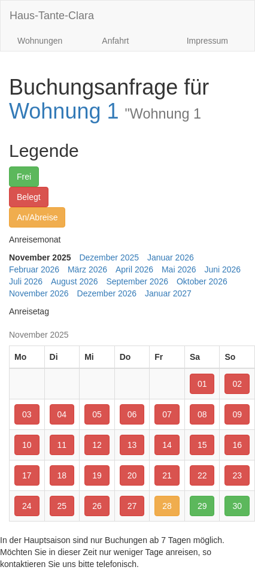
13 (132, 445)
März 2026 (87, 269)
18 (62, 475)
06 (132, 414)
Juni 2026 (222, 269)
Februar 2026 (34, 269)
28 (167, 506)
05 (97, 414)
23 (237, 475)
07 (167, 414)
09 (237, 414)
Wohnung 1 (105, 111)
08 (202, 414)
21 (167, 475)
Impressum (207, 41)
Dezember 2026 (107, 293)
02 (237, 384)
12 (97, 445)
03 (27, 414)
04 (62, 414)
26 (97, 506)
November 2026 (39, 293)
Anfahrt (115, 41)
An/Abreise (37, 217)
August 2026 (74, 281)
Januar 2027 (168, 293)
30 (237, 506)
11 (62, 445)
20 (132, 475)
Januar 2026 (170, 257)
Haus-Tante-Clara (52, 16)
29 (202, 506)
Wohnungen (39, 41)
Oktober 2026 (202, 281)
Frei (24, 176)
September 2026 (137, 281)
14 (167, 445)
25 (62, 506)
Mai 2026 (179, 269)
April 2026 (134, 269)
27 (132, 506)
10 (27, 445)
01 (202, 384)
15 (202, 445)
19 (97, 475)
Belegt (29, 197)
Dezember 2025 (109, 257)
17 (27, 475)
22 (202, 475)
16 (237, 445)
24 (27, 506)
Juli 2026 (25, 281)
